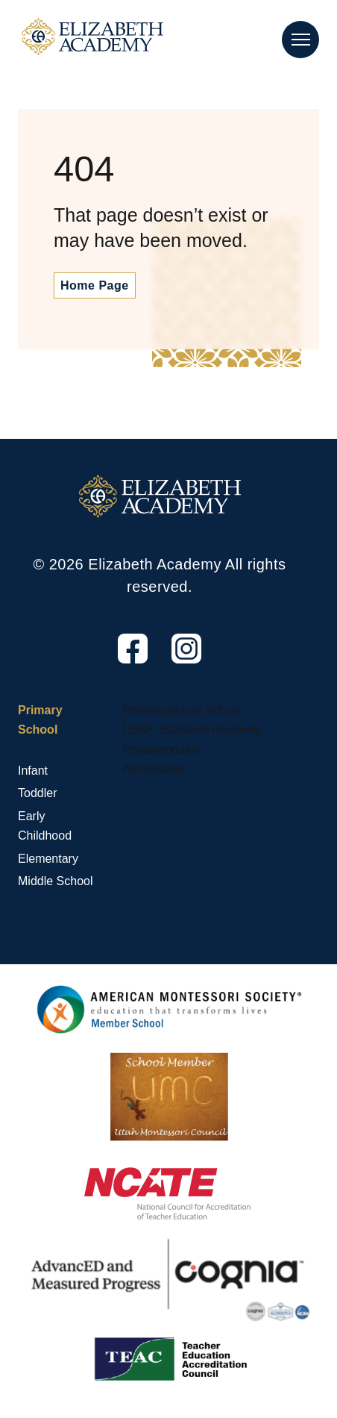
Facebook (119, 663)
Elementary (48, 858)
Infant (33, 770)
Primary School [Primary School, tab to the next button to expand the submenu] (40, 720)
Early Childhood (45, 826)
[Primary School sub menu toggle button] (21, 750)
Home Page (94, 285)
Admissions (152, 769)
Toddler (37, 793)
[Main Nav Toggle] (300, 39)
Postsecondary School (181, 710)
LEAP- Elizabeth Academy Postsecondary (192, 739)
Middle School (55, 881)
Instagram (172, 663)
